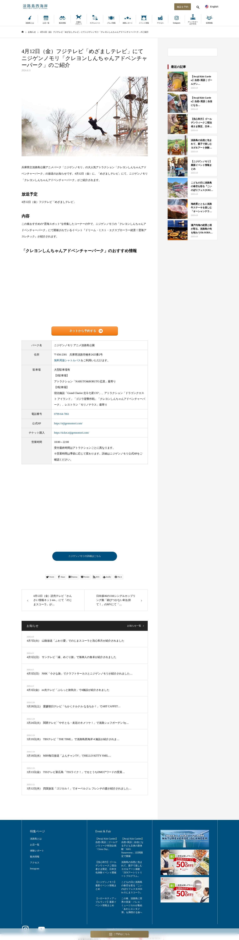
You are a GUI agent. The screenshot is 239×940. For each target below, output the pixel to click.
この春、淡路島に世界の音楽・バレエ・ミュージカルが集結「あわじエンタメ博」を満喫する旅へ (131, 907)
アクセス (160, 23)
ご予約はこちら (119, 934)
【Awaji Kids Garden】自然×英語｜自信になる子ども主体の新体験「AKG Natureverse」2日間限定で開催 (132, 849)
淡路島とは (30, 23)
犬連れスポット (78, 23)
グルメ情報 (111, 23)
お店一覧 (46, 23)
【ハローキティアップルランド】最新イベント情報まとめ (105, 903)
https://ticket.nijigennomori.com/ (71, 432)
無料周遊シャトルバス (67, 360)
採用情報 (209, 23)
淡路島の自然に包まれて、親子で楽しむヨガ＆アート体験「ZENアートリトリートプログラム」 (131, 870)
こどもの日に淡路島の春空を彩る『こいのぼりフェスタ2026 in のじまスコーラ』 (131, 888)
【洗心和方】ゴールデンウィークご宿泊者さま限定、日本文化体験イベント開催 (105, 868)
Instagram (176, 23)
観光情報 (62, 23)
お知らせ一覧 (134, 627)
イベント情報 (144, 23)
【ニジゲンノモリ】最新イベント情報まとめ (105, 887)
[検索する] (193, 6)
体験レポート (128, 23)
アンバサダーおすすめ (193, 23)
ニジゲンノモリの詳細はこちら (84, 556)
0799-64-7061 (61, 414)
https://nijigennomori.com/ (68, 423)
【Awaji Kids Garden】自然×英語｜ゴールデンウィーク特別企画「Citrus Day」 (106, 845)
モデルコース (95, 23)
